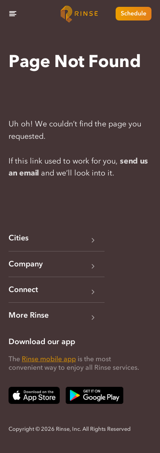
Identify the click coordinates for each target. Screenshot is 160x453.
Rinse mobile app (49, 358)
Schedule (133, 13)
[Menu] (12, 13)
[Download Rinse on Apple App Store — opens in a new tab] (34, 395)
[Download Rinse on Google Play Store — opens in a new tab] (94, 395)
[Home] (80, 13)
